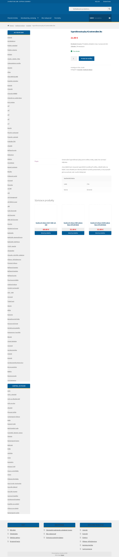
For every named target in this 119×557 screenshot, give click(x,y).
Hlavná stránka (13, 18)
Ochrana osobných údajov (54, 538)
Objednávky (14, 534)
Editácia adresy (15, 538)
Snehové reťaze (20, 25)
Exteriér (85, 534)
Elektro (85, 538)
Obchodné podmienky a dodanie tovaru (59, 530)
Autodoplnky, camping (28, 18)
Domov (12, 25)
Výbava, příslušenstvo (89, 541)
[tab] (46, 161)
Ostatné (28, 25)
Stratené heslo (107, 1)
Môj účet (97, 1)
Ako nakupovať (46, 18)
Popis (36, 161)
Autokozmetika (87, 545)
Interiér (85, 530)
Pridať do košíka (86, 58)
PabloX (62, 555)
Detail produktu (46, 233)
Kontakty (57, 18)
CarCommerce (87, 549)
